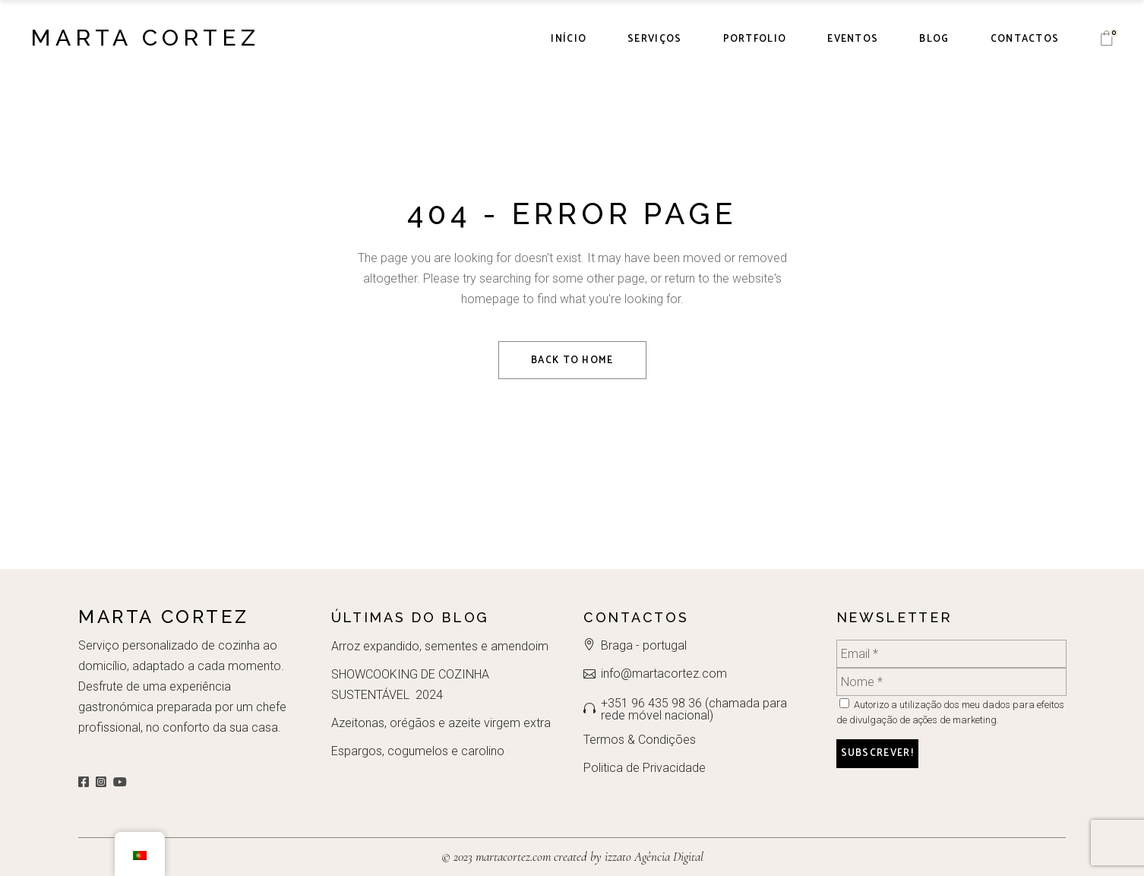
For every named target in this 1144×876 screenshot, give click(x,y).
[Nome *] (951, 682)
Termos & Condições (639, 739)
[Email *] (951, 654)
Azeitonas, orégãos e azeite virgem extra (441, 723)
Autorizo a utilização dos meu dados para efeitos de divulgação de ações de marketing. (950, 712)
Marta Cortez (145, 37)
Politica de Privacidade (644, 768)
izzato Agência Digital (652, 857)
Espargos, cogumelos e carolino (417, 751)
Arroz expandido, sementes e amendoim (439, 646)
